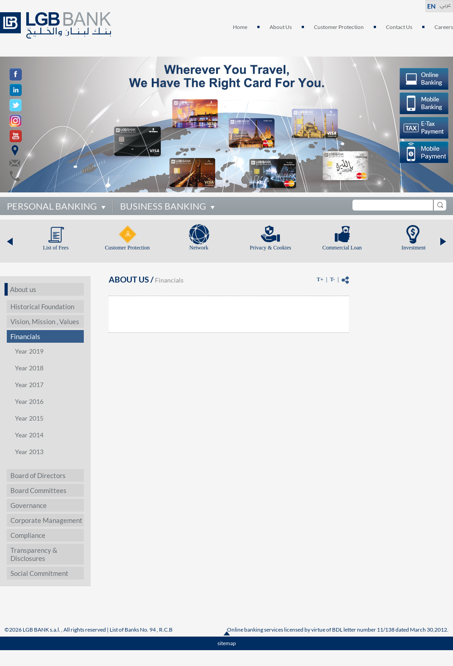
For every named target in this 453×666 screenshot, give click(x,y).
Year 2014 (29, 435)
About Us (281, 27)
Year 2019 (29, 351)
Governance (28, 505)
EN (431, 6)
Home (240, 27)
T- (332, 279)
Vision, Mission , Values (44, 321)
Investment (413, 247)
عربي (445, 3)
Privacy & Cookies (270, 247)
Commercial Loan (342, 247)
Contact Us (399, 27)
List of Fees (56, 247)
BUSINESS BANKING (163, 206)
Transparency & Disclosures (34, 554)
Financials (25, 336)
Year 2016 (29, 401)
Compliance (27, 535)
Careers (443, 27)
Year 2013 (29, 451)
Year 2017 (29, 384)
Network (198, 247)
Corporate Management (46, 520)
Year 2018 (29, 368)
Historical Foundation (42, 306)
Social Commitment (39, 573)
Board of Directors (38, 475)
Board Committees (38, 490)
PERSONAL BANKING (52, 206)
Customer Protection (339, 27)
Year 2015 (29, 418)
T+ (320, 279)
